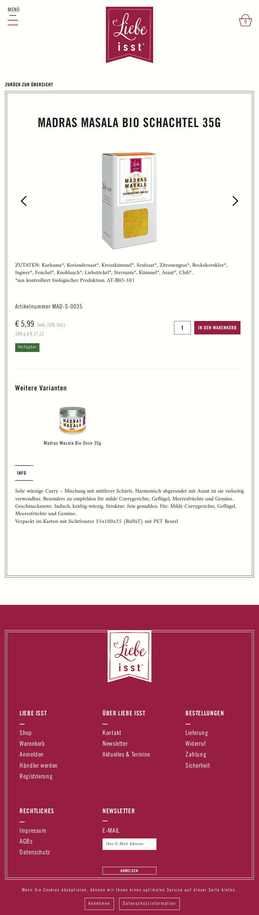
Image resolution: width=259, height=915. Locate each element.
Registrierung (36, 777)
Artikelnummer (33, 307)
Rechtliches (37, 811)
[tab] (24, 473)
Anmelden (32, 755)
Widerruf (195, 744)
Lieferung (196, 733)
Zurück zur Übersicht (29, 84)
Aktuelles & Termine (126, 755)
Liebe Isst (33, 713)
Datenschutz (35, 853)
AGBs (26, 842)
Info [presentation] (21, 473)
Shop (26, 733)
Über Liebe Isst (124, 713)
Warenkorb (32, 744)
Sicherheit (197, 766)
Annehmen (99, 904)
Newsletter (115, 744)
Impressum (33, 831)
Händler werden (39, 766)
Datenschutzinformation (149, 904)
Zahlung (195, 755)
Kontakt (112, 733)
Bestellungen (204, 713)
